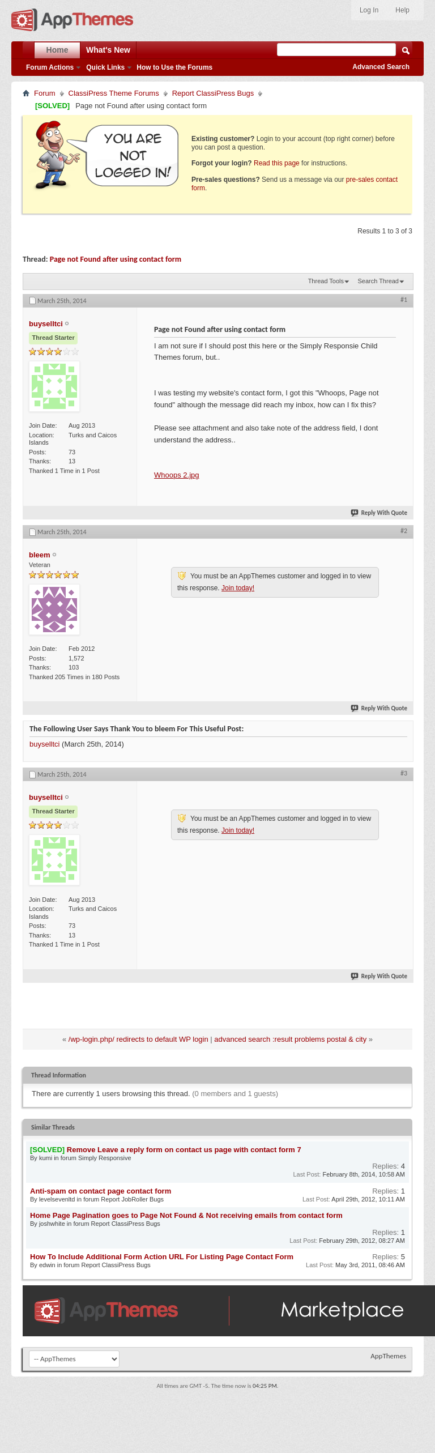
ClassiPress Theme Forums (114, 93)
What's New (108, 49)
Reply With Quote (379, 513)
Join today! (237, 588)
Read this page (277, 163)
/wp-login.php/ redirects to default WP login (138, 1039)
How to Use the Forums (174, 67)
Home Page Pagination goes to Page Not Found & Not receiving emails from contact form (186, 1215)
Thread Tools (326, 281)
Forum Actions (50, 67)
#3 (403, 773)
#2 (403, 531)
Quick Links (105, 67)
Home (57, 49)
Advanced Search (381, 67)
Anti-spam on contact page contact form (100, 1191)
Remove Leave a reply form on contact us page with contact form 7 (184, 1149)
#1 (403, 300)
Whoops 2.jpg (176, 475)
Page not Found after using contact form (115, 259)
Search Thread (378, 281)
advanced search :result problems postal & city (290, 1039)
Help (402, 10)
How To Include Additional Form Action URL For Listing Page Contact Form (161, 1256)
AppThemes (388, 1356)
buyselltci (44, 744)
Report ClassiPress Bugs (213, 93)
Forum (45, 93)
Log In (369, 10)
